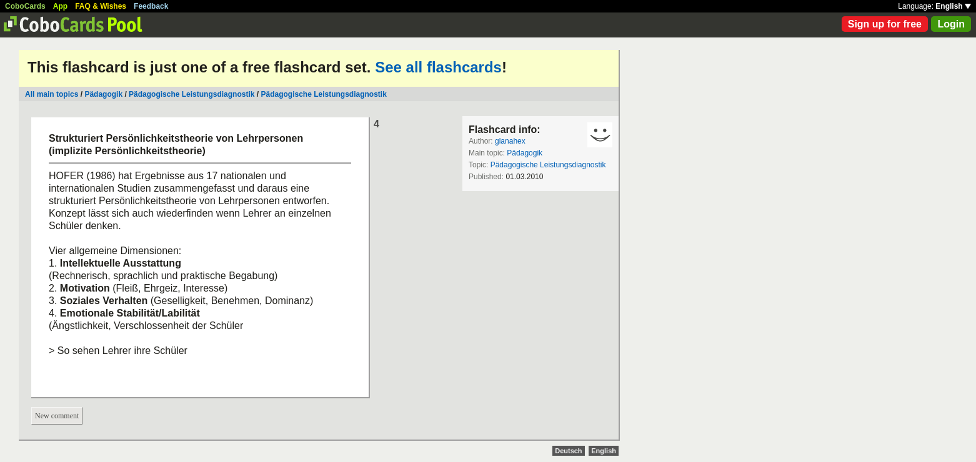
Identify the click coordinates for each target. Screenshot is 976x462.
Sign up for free (885, 24)
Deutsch (568, 451)
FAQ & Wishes (100, 6)
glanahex (510, 141)
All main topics (51, 94)
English (953, 6)
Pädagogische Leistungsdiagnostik (191, 94)
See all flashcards (438, 67)
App (60, 6)
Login (951, 24)
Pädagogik (103, 94)
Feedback (151, 6)
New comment (57, 415)
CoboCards (25, 6)
